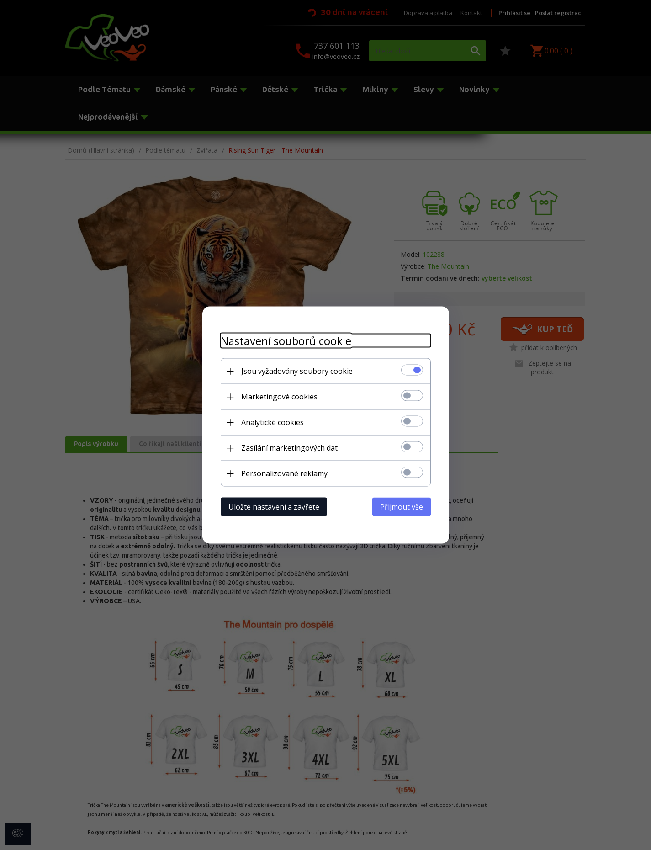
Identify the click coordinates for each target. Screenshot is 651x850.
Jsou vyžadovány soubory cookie (297, 371)
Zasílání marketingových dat (289, 448)
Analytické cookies (272, 422)
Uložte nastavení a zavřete (273, 507)
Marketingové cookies (279, 397)
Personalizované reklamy (284, 473)
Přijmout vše (401, 507)
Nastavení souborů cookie (286, 340)
